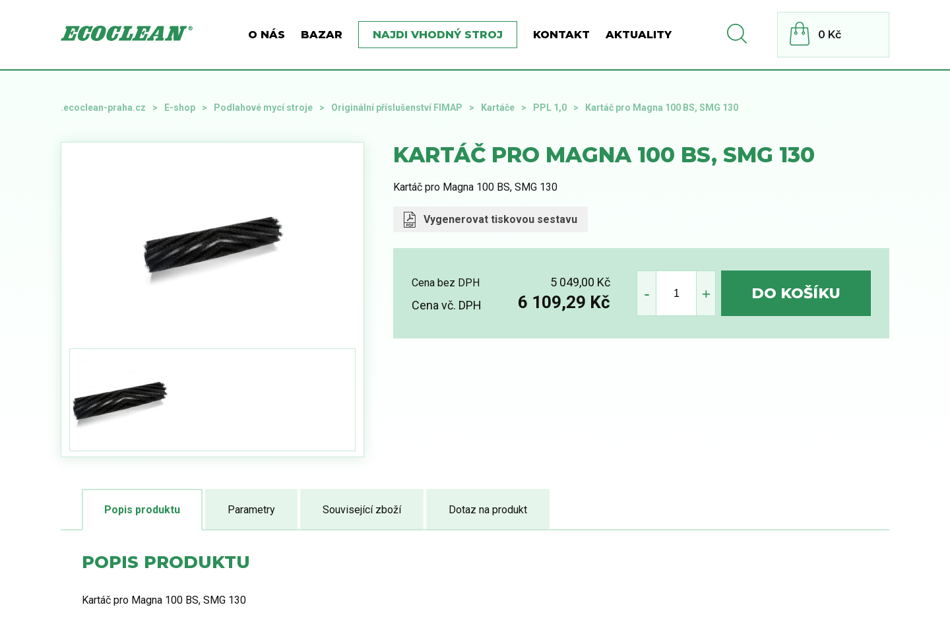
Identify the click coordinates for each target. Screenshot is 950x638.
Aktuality (639, 34)
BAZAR (321, 34)
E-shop (179, 107)
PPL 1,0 (550, 107)
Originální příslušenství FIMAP (396, 107)
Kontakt (561, 34)
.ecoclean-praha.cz (103, 107)
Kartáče (498, 107)
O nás (266, 34)
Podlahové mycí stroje (263, 107)
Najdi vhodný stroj (438, 34)
